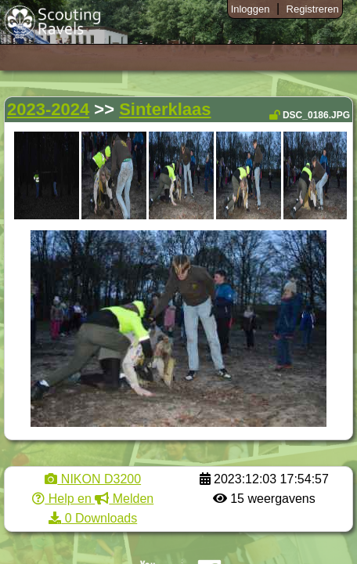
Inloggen (250, 9)
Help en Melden (92, 498)
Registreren (313, 9)
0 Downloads (93, 518)
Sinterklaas (165, 109)
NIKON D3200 (93, 479)
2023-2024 (48, 109)
